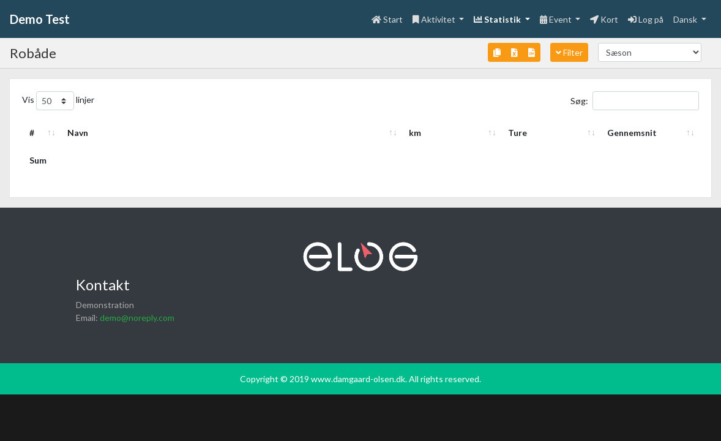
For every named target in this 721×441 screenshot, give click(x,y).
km (415, 132)
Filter (569, 52)
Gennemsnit (632, 132)
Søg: (634, 100)
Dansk (686, 19)
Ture (517, 132)
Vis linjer (58, 100)
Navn (77, 132)
